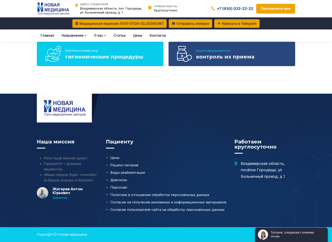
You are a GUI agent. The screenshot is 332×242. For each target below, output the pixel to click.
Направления (74, 35)
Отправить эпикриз (190, 23)
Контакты (158, 35)
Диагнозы (118, 180)
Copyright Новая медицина (62, 234)
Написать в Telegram (236, 23)
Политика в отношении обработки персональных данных (159, 194)
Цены (137, 35)
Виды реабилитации (127, 172)
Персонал (118, 187)
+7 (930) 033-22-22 (232, 8)
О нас (100, 35)
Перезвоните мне (275, 9)
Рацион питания (124, 165)
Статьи (120, 35)
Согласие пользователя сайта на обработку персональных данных (167, 209)
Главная (47, 35)
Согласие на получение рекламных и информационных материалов (168, 202)
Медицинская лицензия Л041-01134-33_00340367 (119, 23)
